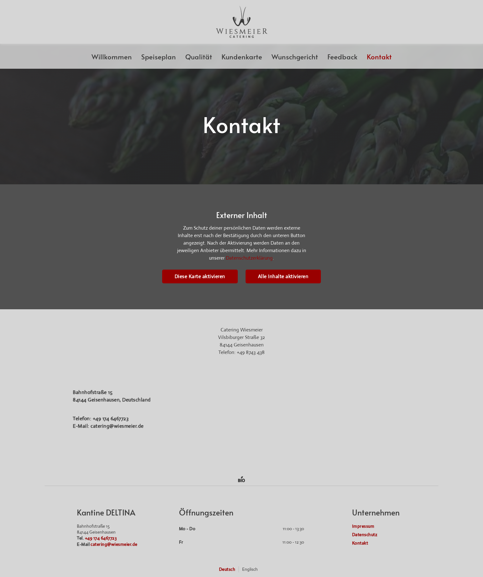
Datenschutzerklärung (249, 258)
